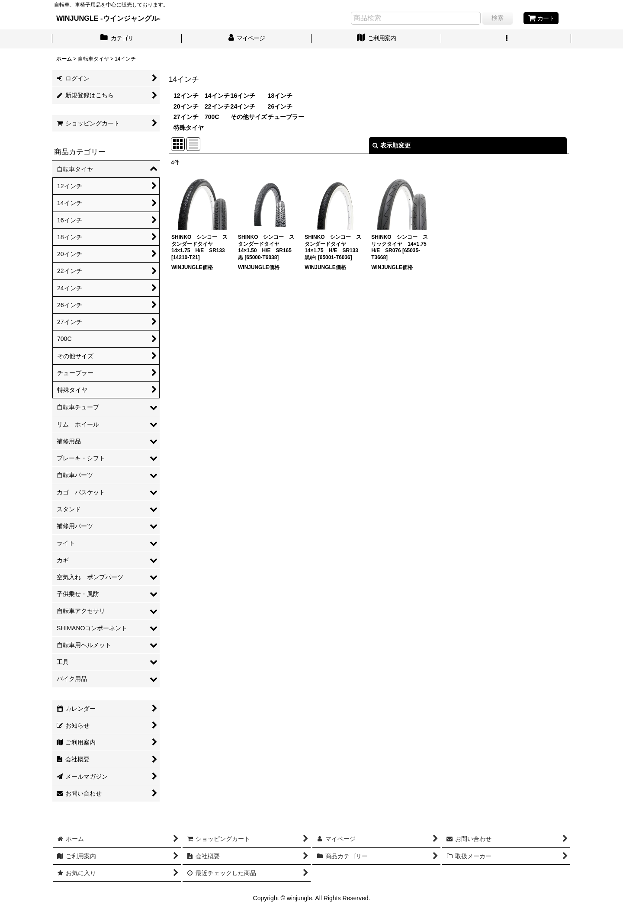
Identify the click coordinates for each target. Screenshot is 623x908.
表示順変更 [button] (392, 145)
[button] (506, 38)
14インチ (217, 95)
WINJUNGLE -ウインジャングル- (108, 18)
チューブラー (286, 116)
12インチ (186, 95)
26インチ (280, 106)
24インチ (243, 106)
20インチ (186, 106)
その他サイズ (249, 116)
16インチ (243, 95)
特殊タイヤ (188, 127)
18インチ (280, 95)
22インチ (217, 106)
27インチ (186, 116)
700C (212, 116)
